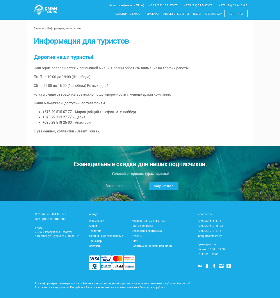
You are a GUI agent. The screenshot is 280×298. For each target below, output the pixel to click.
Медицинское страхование (106, 235)
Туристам (95, 230)
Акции (93, 225)
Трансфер (95, 241)
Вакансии (95, 246)
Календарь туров (127, 13)
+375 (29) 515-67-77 (198, 5)
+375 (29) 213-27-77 (163, 5)
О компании (96, 220)
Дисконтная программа (147, 230)
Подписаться (163, 186)
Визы (197, 13)
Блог (134, 241)
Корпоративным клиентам (148, 220)
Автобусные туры (176, 13)
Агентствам (213, 13)
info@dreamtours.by (210, 235)
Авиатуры (152, 13)
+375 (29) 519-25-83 (233, 5)
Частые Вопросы (142, 225)
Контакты (236, 13)
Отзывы (136, 235)
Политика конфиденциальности (152, 246)
